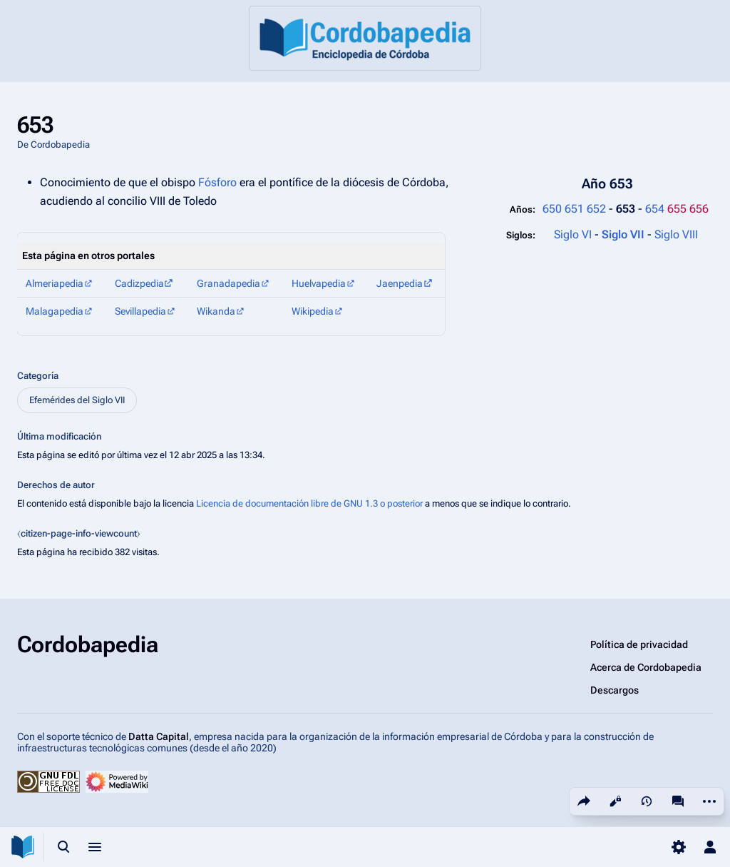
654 (654, 209)
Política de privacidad (639, 644)
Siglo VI (573, 234)
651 (574, 209)
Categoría (37, 375)
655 (677, 209)
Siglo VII (624, 234)
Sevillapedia (140, 311)
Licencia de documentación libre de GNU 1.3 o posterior (309, 503)
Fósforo (217, 182)
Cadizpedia (139, 283)
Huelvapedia (319, 283)
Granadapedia (228, 283)
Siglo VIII (676, 234)
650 (552, 209)
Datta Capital (158, 736)
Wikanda (216, 311)
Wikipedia (313, 311)
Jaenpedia (399, 283)
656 (699, 209)
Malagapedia (54, 311)
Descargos (614, 690)
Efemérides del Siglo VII (77, 400)
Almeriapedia (54, 283)
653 (627, 209)
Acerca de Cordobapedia (645, 667)
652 (596, 209)
